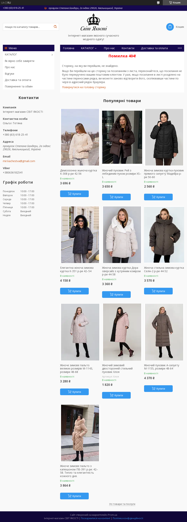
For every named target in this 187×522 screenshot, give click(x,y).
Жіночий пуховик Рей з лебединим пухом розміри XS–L (121, 174)
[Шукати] (55, 27)
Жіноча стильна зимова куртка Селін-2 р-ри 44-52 (164, 269)
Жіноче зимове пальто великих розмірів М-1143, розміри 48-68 (76, 369)
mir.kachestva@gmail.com (19, 161)
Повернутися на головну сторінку (84, 87)
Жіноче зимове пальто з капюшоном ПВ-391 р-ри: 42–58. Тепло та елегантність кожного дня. (79, 471)
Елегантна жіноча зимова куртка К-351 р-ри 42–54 (77, 269)
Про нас (10, 67)
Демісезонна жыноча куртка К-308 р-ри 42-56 (78, 172)
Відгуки (9, 73)
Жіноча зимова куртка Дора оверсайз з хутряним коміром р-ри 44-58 (121, 271)
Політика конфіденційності (128, 518)
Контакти (128, 48)
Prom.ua (112, 514)
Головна (68, 48)
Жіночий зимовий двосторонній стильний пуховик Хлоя (117, 369)
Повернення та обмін (19, 86)
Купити (77, 193)
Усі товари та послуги (122, 504)
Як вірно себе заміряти (19, 61)
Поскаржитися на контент (95, 518)
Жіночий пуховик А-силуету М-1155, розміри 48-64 (161, 367)
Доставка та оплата (18, 80)
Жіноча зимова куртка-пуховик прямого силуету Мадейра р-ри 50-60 (164, 174)
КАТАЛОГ (11, 54)
